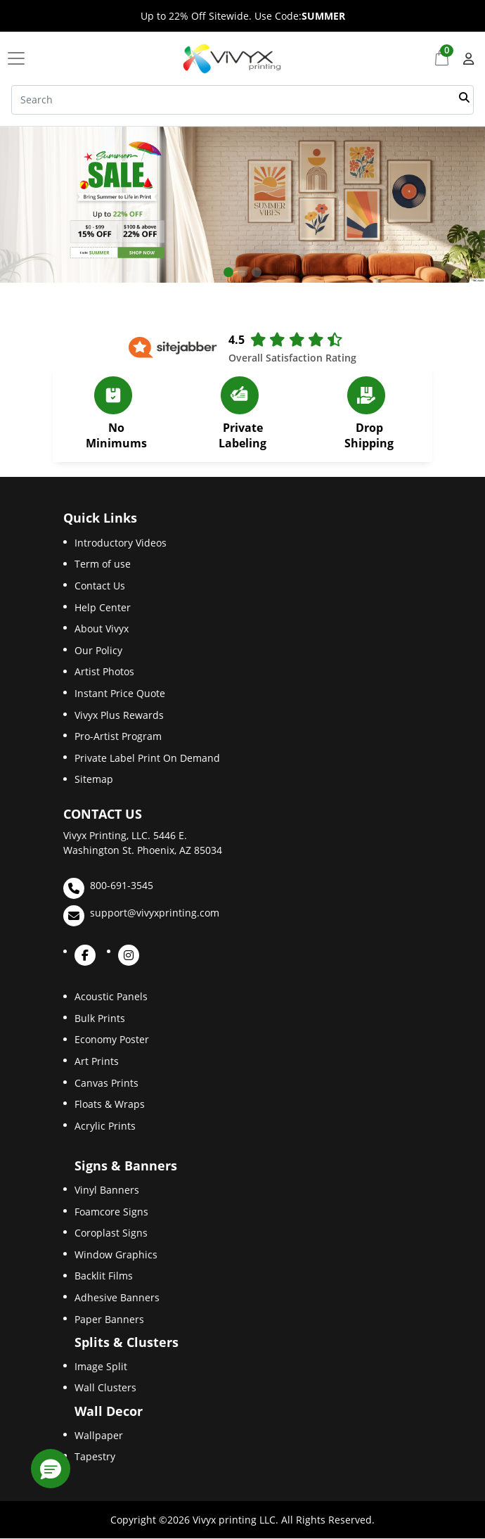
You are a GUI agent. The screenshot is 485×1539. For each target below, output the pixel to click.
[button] (50, 1468)
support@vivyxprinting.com (141, 915)
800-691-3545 (108, 888)
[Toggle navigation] (20, 58)
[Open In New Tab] (242, 205)
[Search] (242, 100)
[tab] (228, 272)
